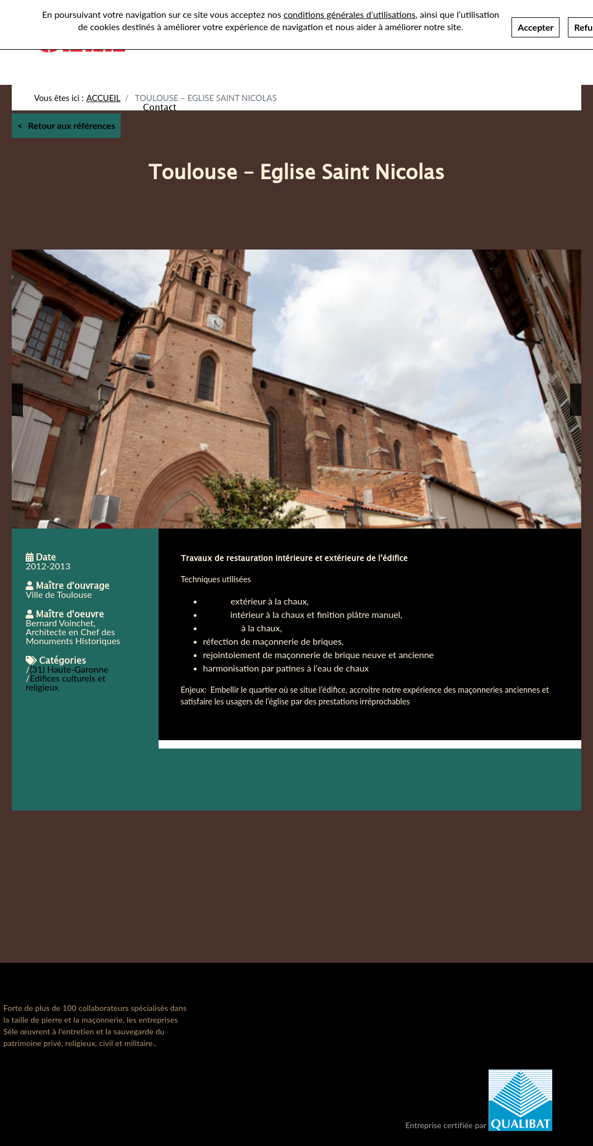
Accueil (104, 98)
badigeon (221, 627)
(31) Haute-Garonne (69, 669)
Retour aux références (71, 125)
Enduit (215, 601)
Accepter (535, 23)
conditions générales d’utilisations (349, 11)
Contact (159, 106)
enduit (215, 614)
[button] (17, 399)
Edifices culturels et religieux (66, 682)
